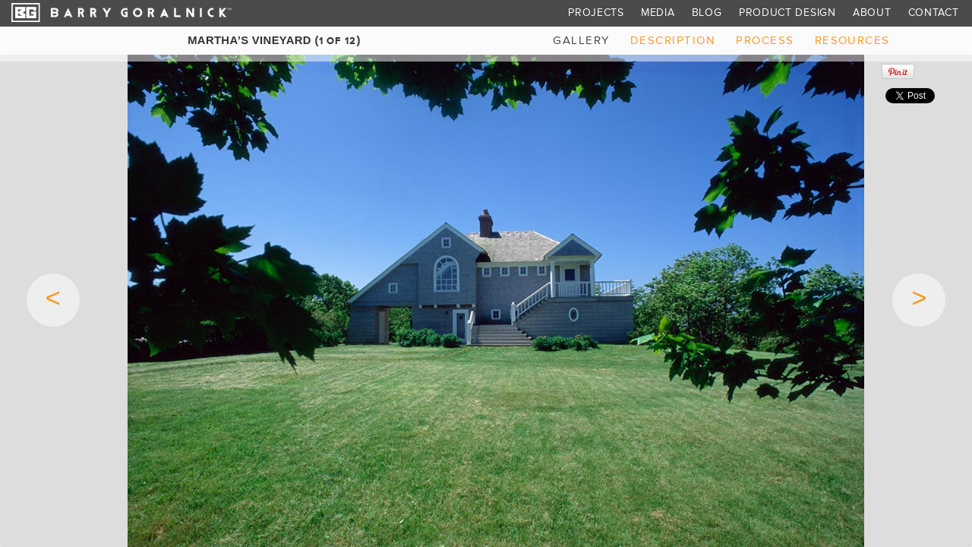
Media (658, 12)
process (765, 40)
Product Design (787, 12)
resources (852, 40)
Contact (933, 12)
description (672, 40)
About (872, 12)
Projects (596, 12)
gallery (581, 40)
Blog (707, 12)
